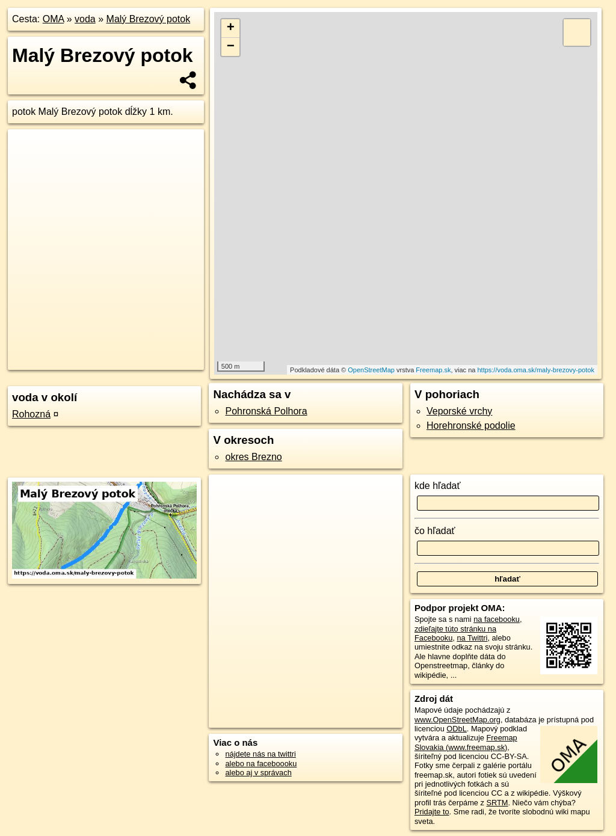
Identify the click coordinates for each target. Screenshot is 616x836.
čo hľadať (434, 531)
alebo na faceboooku (261, 763)
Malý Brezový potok (148, 19)
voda (85, 19)
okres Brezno (253, 457)
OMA (53, 19)
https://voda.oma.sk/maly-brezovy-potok (535, 369)
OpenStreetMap (371, 369)
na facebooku (496, 619)
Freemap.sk (433, 369)
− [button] (231, 47)
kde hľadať (437, 486)
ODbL (456, 728)
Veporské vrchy (459, 411)
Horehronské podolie (471, 425)
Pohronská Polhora (266, 411)
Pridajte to (431, 811)
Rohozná (31, 414)
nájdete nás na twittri (260, 753)
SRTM (497, 802)
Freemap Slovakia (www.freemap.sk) (465, 742)
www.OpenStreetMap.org (457, 719)
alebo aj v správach (258, 772)
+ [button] (231, 28)
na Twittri (472, 637)
